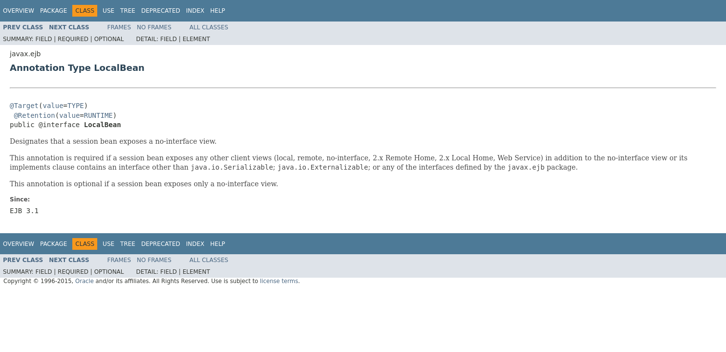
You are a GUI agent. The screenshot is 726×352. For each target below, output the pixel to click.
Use (108, 10)
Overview (18, 10)
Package (53, 10)
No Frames (154, 27)
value (53, 106)
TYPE (75, 106)
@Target (24, 106)
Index (195, 10)
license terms (279, 281)
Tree (127, 10)
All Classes (209, 27)
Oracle (84, 281)
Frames (119, 27)
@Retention (34, 115)
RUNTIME (98, 115)
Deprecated (160, 10)
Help (217, 10)
